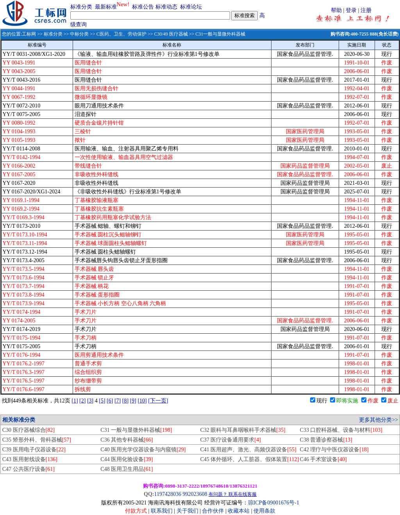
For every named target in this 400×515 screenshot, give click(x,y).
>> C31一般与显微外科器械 (217, 34)
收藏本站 (239, 511)
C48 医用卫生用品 (126, 469)
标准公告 (143, 7)
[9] (133, 401)
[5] (102, 401)
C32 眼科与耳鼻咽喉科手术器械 (242, 430)
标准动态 (166, 7)
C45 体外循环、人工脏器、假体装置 (249, 459)
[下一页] (158, 401)
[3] (90, 401)
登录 (351, 10)
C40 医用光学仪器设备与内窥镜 (143, 449)
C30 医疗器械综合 (28, 430)
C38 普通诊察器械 (326, 440)
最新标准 (106, 7)
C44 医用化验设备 (126, 459)
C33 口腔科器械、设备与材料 (341, 430)
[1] (74, 401)
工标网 (29, 34)
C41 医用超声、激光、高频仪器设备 (248, 449)
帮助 (336, 10)
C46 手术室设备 (323, 459)
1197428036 (167, 494)
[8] (125, 401)
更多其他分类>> (378, 420)
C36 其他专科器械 (126, 440)
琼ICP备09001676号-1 (273, 503)
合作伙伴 (213, 511)
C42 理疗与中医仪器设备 (334, 449)
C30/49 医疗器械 (171, 34)
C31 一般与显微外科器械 (136, 430)
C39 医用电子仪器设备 (34, 449)
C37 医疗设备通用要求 (230, 440)
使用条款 (264, 511)
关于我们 (188, 511)
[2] (82, 401)
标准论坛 (191, 7)
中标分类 (79, 34)
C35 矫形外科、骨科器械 (36, 440)
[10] (142, 401)
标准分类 (81, 7)
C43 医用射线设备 (29, 459)
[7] (117, 401)
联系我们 (162, 511)
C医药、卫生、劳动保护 (121, 34)
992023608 (194, 494)
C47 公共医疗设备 (28, 469)
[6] (110, 401)
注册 (366, 10)
